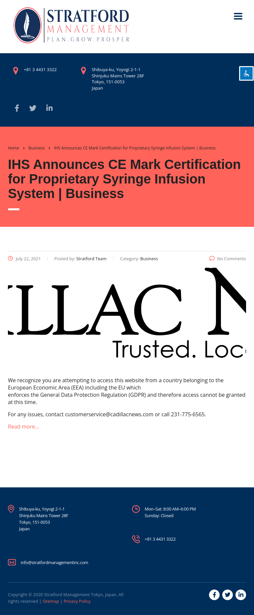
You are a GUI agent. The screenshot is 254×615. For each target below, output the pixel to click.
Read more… (23, 426)
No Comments (227, 259)
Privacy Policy (77, 601)
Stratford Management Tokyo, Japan (80, 594)
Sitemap (51, 601)
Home (13, 148)
